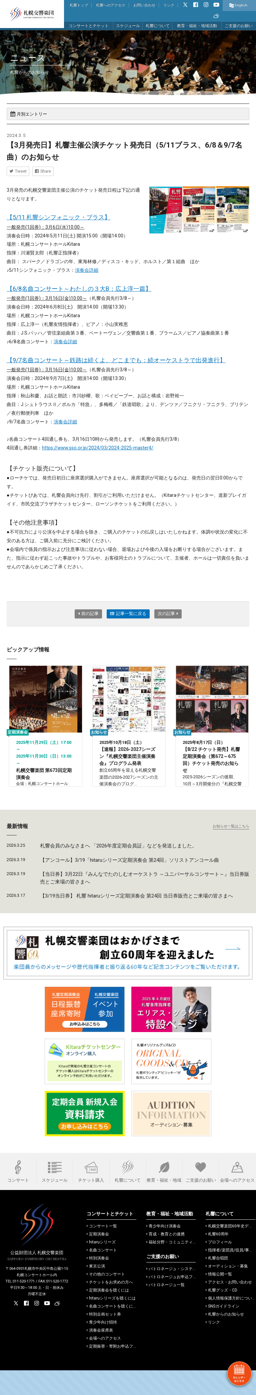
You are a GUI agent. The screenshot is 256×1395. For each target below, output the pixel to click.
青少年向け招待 (102, 1347)
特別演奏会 (98, 1282)
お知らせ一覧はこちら (231, 851)
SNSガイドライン (222, 1331)
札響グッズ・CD (221, 1315)
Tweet (18, 171)
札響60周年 (217, 1258)
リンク (168, 5)
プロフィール (219, 1266)
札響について (158, 25)
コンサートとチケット (89, 25)
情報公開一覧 (219, 1299)
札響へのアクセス (110, 5)
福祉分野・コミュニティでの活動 (177, 1266)
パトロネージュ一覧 (165, 1309)
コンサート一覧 (102, 1250)
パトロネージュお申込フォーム (175, 1301)
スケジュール (128, 25)
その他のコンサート (106, 1299)
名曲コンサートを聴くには (112, 1331)
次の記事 (168, 613)
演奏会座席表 (100, 1355)
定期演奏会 (98, 1258)
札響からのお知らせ (225, 1339)
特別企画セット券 (104, 1339)
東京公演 (96, 1290)
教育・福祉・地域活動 (197, 25)
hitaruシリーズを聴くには (111, 1323)
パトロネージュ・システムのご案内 (179, 1293)
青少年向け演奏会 (163, 1250)
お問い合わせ (144, 5)
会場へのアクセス (104, 1363)
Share (43, 171)
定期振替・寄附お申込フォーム (116, 1371)
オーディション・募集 (227, 1290)
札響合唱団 (217, 1282)
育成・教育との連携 (165, 1258)
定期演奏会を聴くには (108, 1315)
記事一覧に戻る (128, 613)
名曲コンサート (102, 1274)
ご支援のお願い (239, 25)
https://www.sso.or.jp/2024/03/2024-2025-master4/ (97, 448)
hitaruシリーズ (101, 1266)
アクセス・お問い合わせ (229, 1307)
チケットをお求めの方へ (110, 1307)
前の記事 (88, 613)
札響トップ (79, 5)
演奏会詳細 (86, 270)
